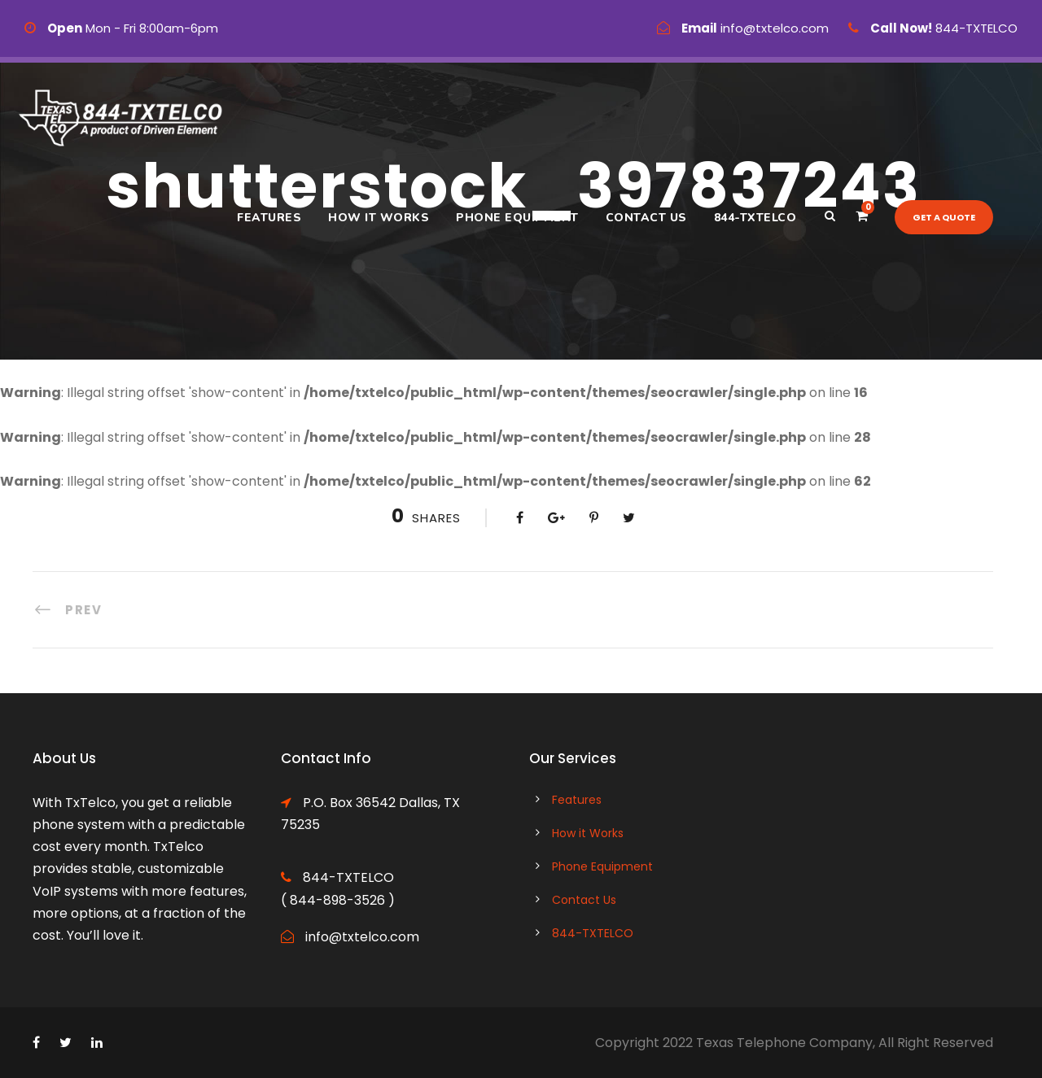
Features (269, 217)
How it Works (378, 217)
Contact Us (646, 217)
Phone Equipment (517, 217)
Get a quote (944, 217)
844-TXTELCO (755, 217)
